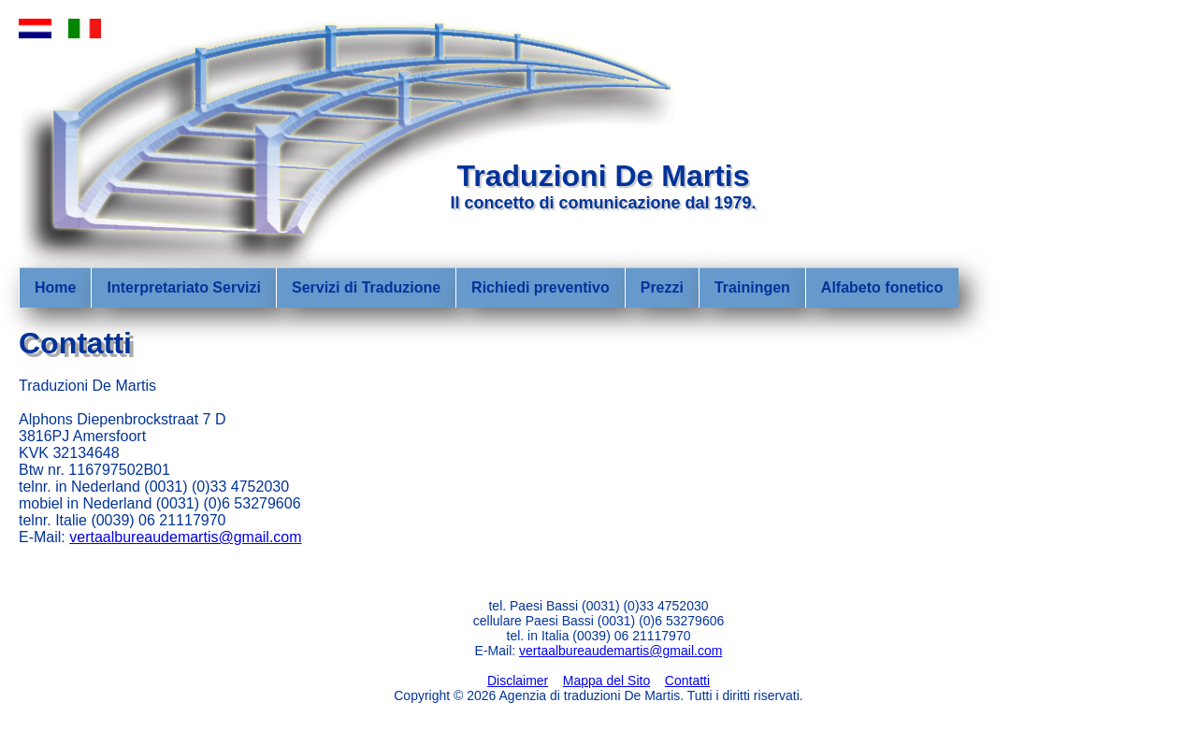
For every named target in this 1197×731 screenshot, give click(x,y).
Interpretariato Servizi (184, 287)
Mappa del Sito (606, 680)
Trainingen (752, 287)
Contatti (687, 680)
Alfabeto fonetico (882, 287)
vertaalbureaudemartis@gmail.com (185, 537)
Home (55, 287)
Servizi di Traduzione (366, 287)
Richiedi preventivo (540, 287)
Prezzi (662, 287)
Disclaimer (517, 680)
